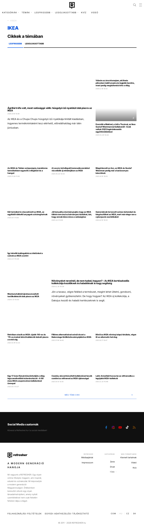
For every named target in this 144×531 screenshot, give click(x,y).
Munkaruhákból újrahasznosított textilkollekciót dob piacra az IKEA (23, 295)
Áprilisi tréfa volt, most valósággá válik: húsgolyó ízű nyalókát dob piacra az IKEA (49, 109)
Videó (94, 12)
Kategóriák (110, 454)
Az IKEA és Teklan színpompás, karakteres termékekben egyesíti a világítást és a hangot (27, 170)
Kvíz (83, 12)
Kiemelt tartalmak (128, 457)
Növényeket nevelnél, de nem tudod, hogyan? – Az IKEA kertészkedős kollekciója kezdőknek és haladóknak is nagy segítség (90, 282)
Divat (112, 467)
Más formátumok (129, 454)
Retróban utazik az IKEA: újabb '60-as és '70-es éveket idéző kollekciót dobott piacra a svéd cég (27, 337)
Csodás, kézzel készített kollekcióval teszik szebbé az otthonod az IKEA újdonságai (72, 377)
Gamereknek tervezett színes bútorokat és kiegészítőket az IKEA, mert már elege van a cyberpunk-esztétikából (116, 214)
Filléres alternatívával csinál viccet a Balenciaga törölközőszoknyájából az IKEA (71, 335)
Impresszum (87, 462)
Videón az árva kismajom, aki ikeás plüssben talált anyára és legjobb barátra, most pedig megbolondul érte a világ (115, 83)
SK (134, 513)
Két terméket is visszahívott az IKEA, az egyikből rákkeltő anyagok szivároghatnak (27, 213)
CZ (127, 513)
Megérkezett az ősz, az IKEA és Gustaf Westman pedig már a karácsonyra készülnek (114, 170)
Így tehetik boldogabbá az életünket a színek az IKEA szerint (25, 254)
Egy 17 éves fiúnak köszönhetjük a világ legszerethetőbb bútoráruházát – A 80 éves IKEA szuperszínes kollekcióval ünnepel (25, 380)
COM (113, 513)
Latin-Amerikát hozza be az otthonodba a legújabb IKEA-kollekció (115, 377)
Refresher (88, 454)
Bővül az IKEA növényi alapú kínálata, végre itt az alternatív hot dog (116, 335)
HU (120, 513)
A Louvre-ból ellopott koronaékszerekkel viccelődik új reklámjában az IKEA (71, 169)
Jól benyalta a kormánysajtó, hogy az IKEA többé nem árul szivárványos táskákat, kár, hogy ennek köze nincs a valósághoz (72, 214)
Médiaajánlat (87, 457)
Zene (112, 461)
